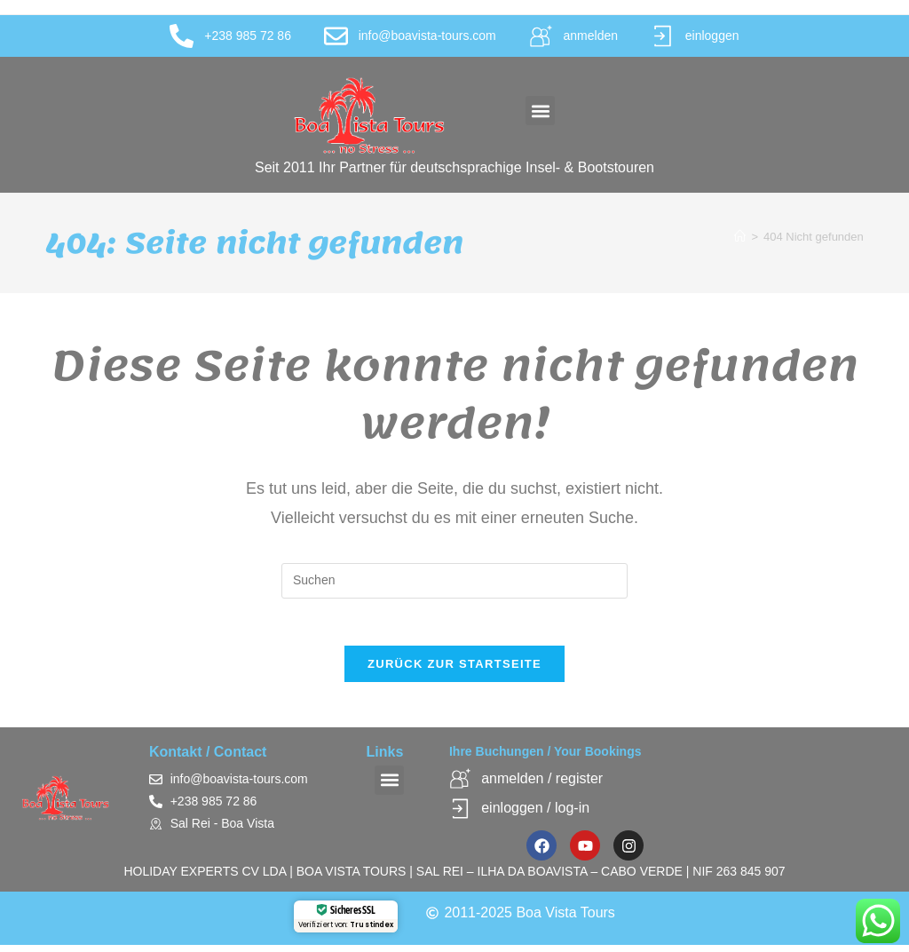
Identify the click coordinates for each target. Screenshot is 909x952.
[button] (540, 110)
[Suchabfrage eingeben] (454, 581)
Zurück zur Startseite (454, 671)
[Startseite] (740, 236)
